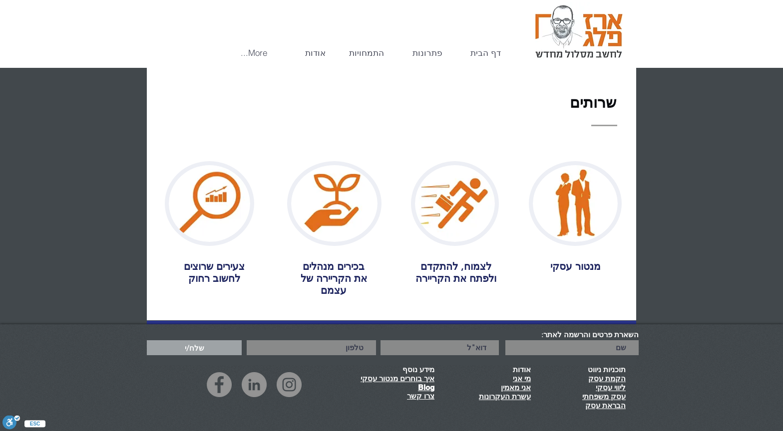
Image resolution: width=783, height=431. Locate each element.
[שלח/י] (194, 347)
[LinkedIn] (254, 384)
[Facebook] (219, 384)
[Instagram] (289, 384)
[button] (421, 52)
